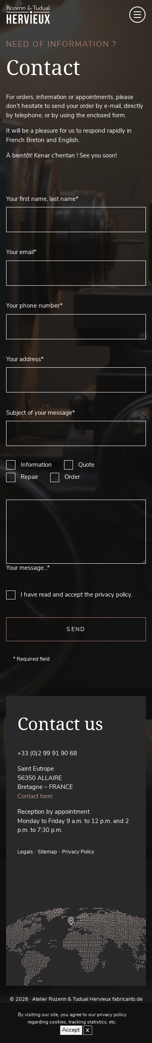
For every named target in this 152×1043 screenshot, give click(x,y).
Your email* (21, 252)
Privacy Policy (78, 852)
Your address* (25, 359)
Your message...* (28, 568)
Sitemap (47, 852)
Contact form (35, 796)
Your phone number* (34, 306)
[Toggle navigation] (137, 14)
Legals (25, 852)
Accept (71, 1030)
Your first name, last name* (42, 199)
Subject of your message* (40, 413)
